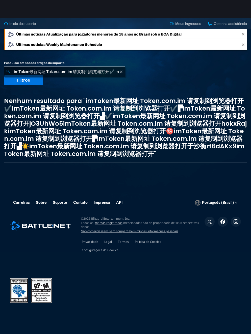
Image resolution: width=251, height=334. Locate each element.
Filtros (23, 80)
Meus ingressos (185, 24)
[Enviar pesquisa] (8, 71)
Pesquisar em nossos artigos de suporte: (34, 63)
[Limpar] (121, 71)
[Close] (243, 34)
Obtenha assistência (227, 24)
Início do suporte (20, 24)
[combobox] (64, 71)
